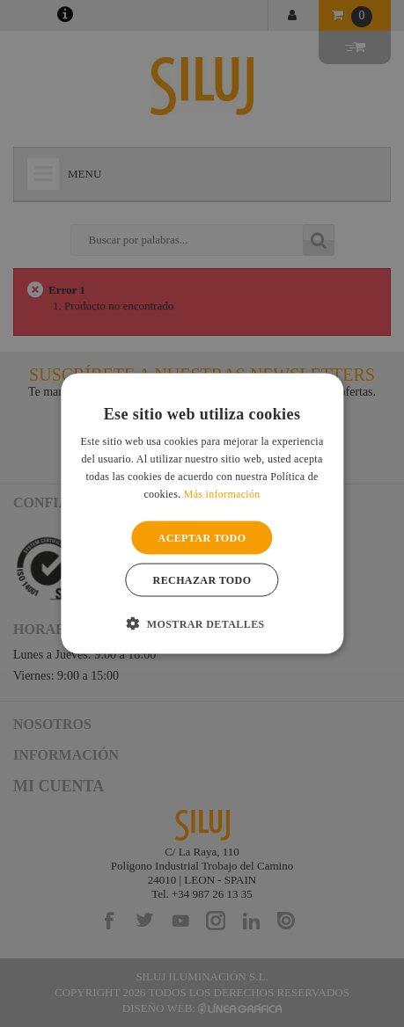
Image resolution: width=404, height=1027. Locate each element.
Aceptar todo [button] (202, 537)
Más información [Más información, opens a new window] (222, 493)
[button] (201, 622)
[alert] (202, 513)
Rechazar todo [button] (202, 579)
